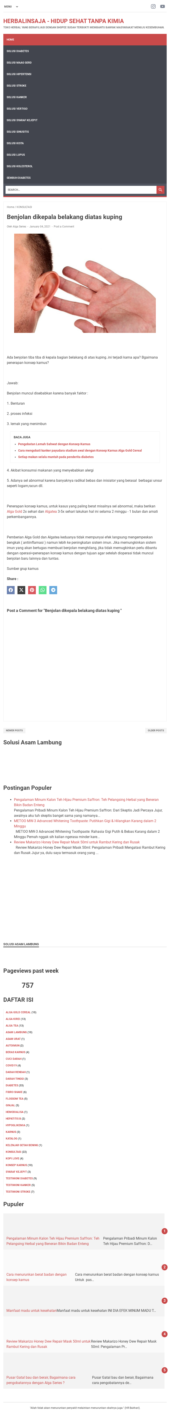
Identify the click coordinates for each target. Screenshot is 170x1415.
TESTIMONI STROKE (18, 1191)
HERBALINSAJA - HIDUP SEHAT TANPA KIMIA (63, 21)
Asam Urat (13, 1038)
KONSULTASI (13, 1151)
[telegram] (53, 590)
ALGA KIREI (13, 1019)
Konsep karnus (16, 1165)
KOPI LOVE (12, 1158)
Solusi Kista (15, 143)
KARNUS (11, 1132)
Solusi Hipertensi (19, 74)
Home (10, 39)
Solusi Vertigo (17, 108)
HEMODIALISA (14, 1112)
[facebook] (11, 590)
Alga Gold (14, 511)
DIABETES (12, 1085)
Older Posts (156, 730)
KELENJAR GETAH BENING (22, 1145)
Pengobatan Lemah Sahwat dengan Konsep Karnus (54, 444)
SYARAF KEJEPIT (16, 1171)
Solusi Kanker (17, 97)
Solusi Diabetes (18, 51)
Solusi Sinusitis (18, 131)
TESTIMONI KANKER (18, 1185)
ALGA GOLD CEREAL (18, 1012)
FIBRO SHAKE (14, 1092)
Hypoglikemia (15, 1125)
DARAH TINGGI (15, 1078)
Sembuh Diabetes (19, 177)
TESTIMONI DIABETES (19, 1178)
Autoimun (12, 1045)
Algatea (51, 511)
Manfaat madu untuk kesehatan (31, 1310)
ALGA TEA (12, 1025)
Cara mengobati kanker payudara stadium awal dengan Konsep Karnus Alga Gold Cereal (80, 450)
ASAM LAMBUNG (16, 1032)
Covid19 (11, 1065)
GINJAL (10, 1105)
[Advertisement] (85, 906)
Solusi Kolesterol (20, 166)
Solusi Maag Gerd (19, 62)
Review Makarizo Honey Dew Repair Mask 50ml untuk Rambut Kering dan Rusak (77, 842)
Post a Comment (64, 226)
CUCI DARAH (13, 1058)
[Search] (81, 190)
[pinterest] (32, 590)
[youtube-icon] (162, 6)
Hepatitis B (13, 1118)
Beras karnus (15, 1052)
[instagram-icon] (153, 6)
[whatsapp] (42, 590)
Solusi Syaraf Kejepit (22, 120)
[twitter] (21, 590)
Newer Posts (14, 730)
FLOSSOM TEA (14, 1098)
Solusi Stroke (16, 85)
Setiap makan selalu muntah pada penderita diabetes (56, 457)
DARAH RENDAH (16, 1072)
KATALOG (11, 1138)
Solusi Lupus (16, 154)
